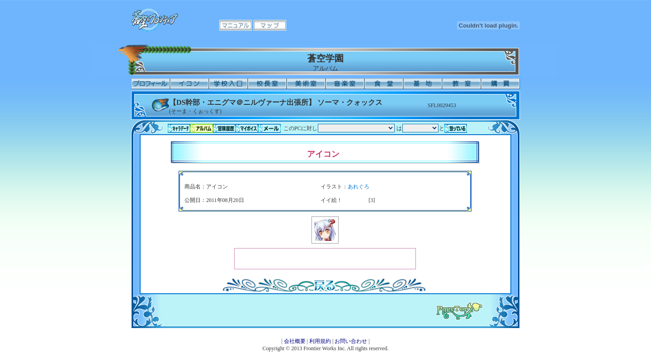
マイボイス (247, 128)
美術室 (306, 83)
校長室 (267, 83)
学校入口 (228, 83)
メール (269, 128)
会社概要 (295, 341)
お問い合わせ (351, 341)
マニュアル (235, 25)
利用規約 (320, 341)
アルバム (201, 128)
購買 (500, 83)
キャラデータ (179, 128)
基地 (422, 83)
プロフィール (150, 83)
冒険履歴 (224, 128)
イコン (189, 83)
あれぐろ (358, 186)
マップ (270, 25)
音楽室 (345, 83)
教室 (461, 83)
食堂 (383, 83)
